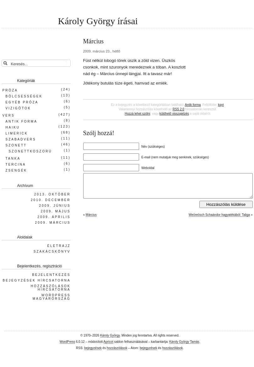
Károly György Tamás (184, 341)
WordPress (67, 341)
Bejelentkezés (51, 275)
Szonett (16, 145)
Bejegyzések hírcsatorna (37, 280)
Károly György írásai (98, 21)
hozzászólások (117, 348)
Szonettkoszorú (30, 151)
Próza (10, 90)
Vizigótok (18, 108)
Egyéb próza (22, 102)
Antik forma (193, 105)
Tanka (13, 158)
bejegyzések (93, 348)
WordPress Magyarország (52, 296)
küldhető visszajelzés (174, 113)
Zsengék (16, 170)
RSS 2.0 (178, 109)
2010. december (50, 200)
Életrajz (58, 246)
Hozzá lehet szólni (137, 113)
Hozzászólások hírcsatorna (51, 287)
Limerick (17, 133)
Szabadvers (21, 139)
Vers (9, 115)
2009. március (53, 222)
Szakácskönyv (52, 251)
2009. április (53, 217)
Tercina (16, 164)
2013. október (52, 194)
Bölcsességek (24, 96)
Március (91, 219)
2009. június (55, 205)
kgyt (221, 105)
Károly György (110, 335)
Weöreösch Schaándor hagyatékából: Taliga (219, 219)
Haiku (13, 127)
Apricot (108, 341)
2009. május (56, 211)
